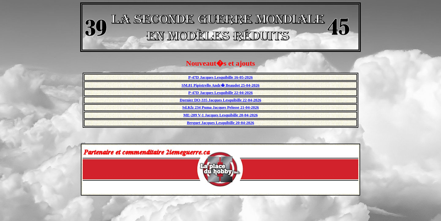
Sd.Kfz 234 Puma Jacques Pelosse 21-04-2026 (220, 107)
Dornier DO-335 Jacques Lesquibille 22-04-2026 (220, 100)
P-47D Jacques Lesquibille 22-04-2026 (220, 92)
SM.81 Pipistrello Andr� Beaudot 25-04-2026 (220, 85)
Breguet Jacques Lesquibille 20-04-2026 (220, 122)
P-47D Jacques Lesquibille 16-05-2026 (220, 77)
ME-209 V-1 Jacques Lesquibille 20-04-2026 (220, 115)
